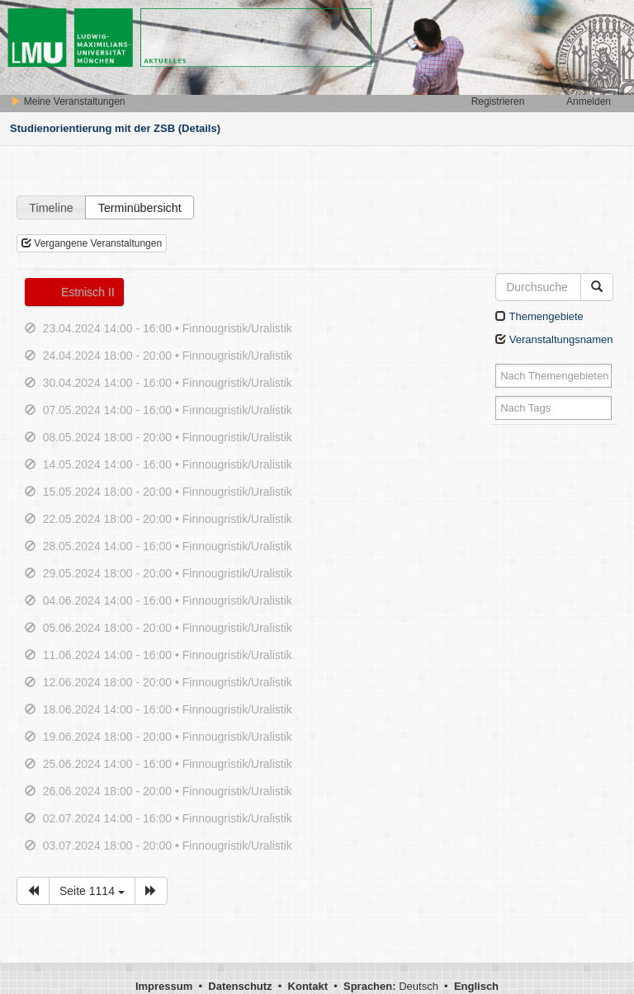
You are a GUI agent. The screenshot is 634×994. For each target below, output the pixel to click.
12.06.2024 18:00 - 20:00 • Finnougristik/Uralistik (167, 682)
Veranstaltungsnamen (554, 339)
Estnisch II (88, 292)
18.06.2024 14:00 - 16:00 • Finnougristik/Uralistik (167, 709)
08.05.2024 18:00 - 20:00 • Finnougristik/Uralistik (167, 437)
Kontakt (308, 986)
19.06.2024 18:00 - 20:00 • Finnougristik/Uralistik (167, 736)
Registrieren (498, 101)
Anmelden (588, 101)
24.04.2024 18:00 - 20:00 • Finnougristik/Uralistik (167, 355)
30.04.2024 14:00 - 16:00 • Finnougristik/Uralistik (167, 382)
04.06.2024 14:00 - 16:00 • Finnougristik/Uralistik (167, 600)
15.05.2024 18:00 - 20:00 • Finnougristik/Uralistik (167, 491)
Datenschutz (240, 986)
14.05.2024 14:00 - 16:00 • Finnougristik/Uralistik (167, 464)
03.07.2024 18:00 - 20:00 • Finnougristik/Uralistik (167, 845)
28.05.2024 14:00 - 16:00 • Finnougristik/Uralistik (167, 546)
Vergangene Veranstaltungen (91, 243)
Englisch (476, 986)
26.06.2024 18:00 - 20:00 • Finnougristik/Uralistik (167, 791)
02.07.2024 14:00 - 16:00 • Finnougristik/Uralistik (167, 818)
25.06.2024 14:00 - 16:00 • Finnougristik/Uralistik (167, 763)
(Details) (199, 128)
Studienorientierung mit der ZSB (92, 128)
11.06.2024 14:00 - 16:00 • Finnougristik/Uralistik (167, 655)
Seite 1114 (92, 890)
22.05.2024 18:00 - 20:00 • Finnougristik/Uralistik (167, 518)
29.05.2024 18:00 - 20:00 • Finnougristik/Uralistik (167, 573)
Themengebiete (539, 316)
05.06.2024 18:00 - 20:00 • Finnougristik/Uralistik (167, 627)
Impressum (163, 986)
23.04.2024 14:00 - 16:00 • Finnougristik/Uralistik (167, 328)
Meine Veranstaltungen (68, 101)
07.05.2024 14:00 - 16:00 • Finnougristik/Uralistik (167, 410)
